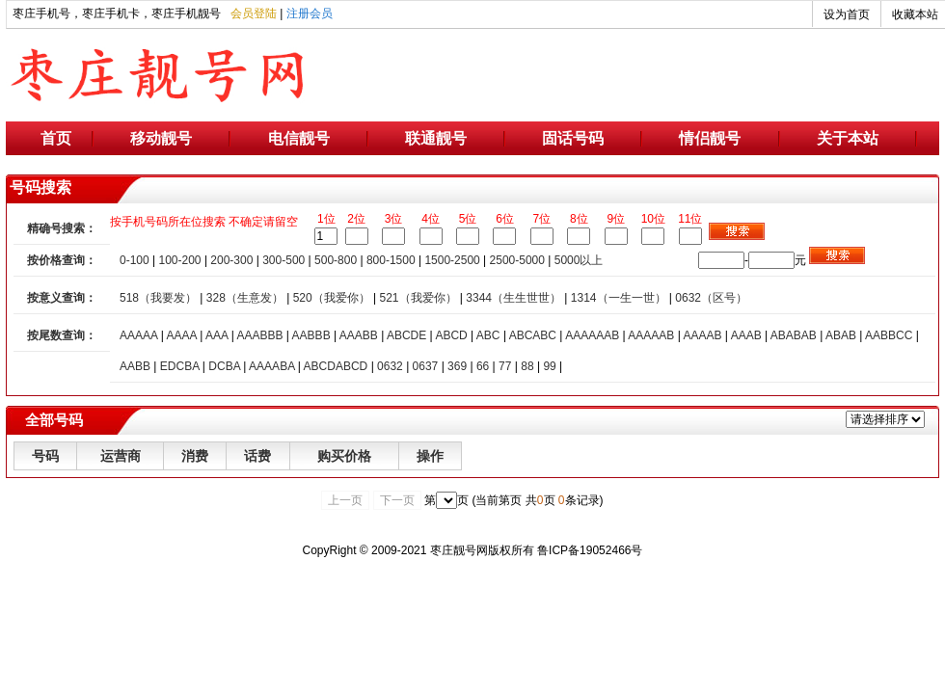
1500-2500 (451, 260)
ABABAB (793, 335)
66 (482, 366)
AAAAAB (651, 335)
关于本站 (847, 138)
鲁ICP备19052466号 (589, 550)
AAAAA (138, 335)
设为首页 (847, 14)
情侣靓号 (710, 138)
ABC (488, 335)
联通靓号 (436, 138)
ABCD (451, 335)
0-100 (134, 260)
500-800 (335, 260)
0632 (390, 366)
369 (457, 366)
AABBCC (888, 335)
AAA (216, 335)
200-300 (231, 260)
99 (549, 366)
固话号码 (573, 138)
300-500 (283, 260)
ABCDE (406, 335)
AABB (135, 366)
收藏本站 (915, 14)
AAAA (181, 335)
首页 (55, 138)
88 (527, 366)
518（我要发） (158, 298)
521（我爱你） (417, 298)
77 (505, 366)
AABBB (311, 335)
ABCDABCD (336, 366)
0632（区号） (711, 298)
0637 (426, 366)
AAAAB (702, 335)
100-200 (180, 260)
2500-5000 (517, 260)
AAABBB (259, 335)
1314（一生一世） (618, 298)
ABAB (840, 335)
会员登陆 (253, 13)
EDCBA (180, 366)
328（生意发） (245, 298)
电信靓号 (299, 138)
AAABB (358, 335)
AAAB (746, 335)
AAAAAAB (592, 335)
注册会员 (309, 13)
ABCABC (532, 335)
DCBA (224, 366)
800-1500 (391, 260)
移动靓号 (161, 138)
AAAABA (271, 366)
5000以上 (579, 260)
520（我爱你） (331, 298)
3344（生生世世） (513, 298)
